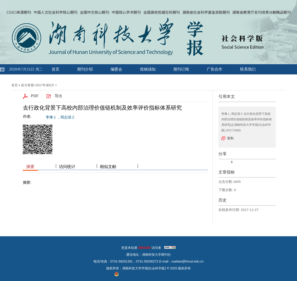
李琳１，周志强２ (60, 117)
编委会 (116, 69)
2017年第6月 (45, 85)
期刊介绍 (85, 69)
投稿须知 (148, 69)
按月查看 (27, 85)
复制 (230, 138)
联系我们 (248, 69)
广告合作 (214, 69)
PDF (35, 96)
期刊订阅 (181, 69)
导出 (58, 96)
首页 (55, 69)
